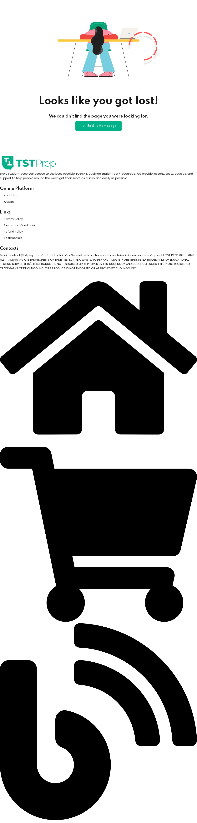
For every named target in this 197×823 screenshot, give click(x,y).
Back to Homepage (98, 126)
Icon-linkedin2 (120, 257)
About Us (10, 197)
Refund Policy (13, 233)
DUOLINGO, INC (33, 270)
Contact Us (49, 257)
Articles (9, 203)
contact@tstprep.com (25, 257)
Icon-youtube (140, 257)
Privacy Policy (13, 221)
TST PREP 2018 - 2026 (179, 257)
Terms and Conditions (20, 227)
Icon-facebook (99, 257)
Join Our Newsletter (73, 257)
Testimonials (13, 240)
